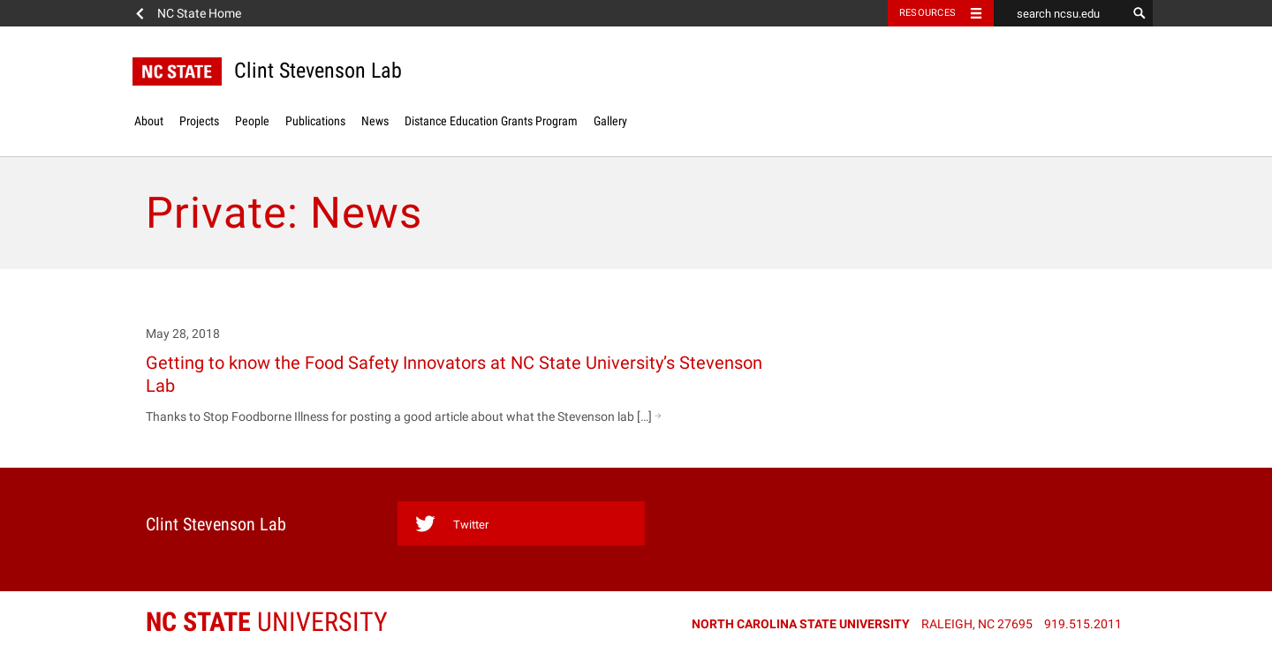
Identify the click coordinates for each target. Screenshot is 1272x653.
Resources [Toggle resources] (927, 13)
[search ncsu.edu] (1060, 13)
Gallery (610, 121)
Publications (315, 121)
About (148, 121)
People (252, 121)
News (375, 121)
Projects (199, 121)
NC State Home (199, 13)
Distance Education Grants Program (491, 121)
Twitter (451, 524)
